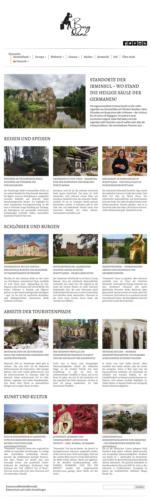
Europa (40, 57)
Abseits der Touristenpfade (37, 311)
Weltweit (57, 57)
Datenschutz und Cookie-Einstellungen (26, 490)
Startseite (14, 53)
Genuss (73, 57)
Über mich (128, 57)
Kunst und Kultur (25, 396)
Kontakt (32, 486)
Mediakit (23, 486)
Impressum (12, 486)
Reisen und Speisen (27, 138)
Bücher (88, 57)
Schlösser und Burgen (31, 226)
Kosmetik (103, 57)
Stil (115, 57)
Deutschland (22, 57)
